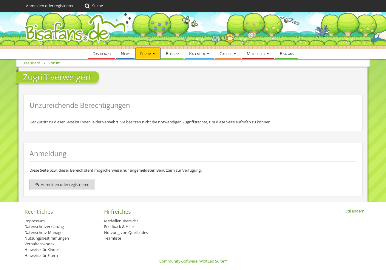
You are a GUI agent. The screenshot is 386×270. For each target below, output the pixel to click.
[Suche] (93, 6)
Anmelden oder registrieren (50, 5)
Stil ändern (355, 211)
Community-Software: (193, 261)
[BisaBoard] (193, 30)
